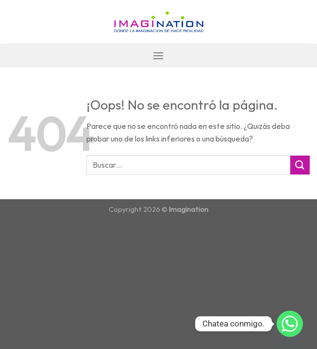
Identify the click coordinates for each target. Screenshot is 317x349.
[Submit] (300, 165)
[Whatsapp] (290, 324)
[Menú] (158, 55)
